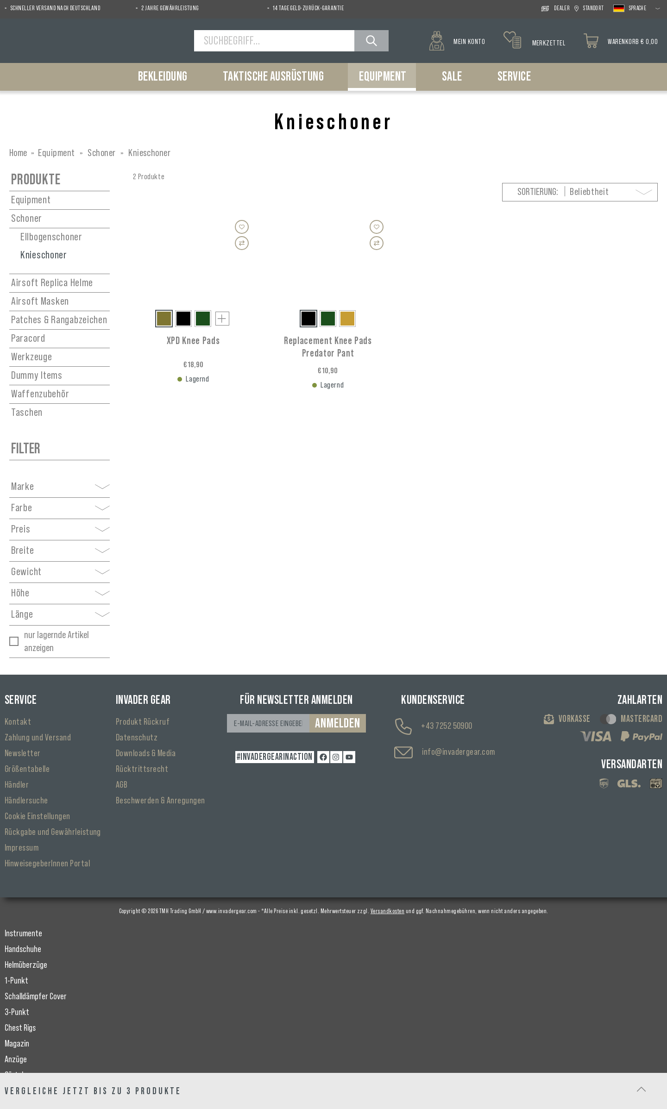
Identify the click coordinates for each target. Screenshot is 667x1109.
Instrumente (23, 933)
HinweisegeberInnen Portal (47, 863)
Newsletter (23, 753)
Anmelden (337, 723)
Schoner (26, 218)
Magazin (17, 1043)
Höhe (60, 593)
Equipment (30, 200)
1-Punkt (16, 980)
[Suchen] (371, 40)
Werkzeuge (31, 357)
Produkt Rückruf (143, 722)
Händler (17, 784)
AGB (121, 784)
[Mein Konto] (457, 40)
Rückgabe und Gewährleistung (53, 832)
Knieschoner (43, 255)
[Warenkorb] (621, 40)
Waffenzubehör (40, 394)
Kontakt (18, 722)
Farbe (60, 508)
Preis (60, 529)
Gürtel (14, 1075)
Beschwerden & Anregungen (160, 800)
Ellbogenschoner (51, 237)
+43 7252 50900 (446, 726)
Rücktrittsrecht (142, 769)
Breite (60, 550)
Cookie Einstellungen (37, 816)
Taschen (27, 412)
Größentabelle (27, 769)
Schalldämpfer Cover (36, 996)
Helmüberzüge (26, 965)
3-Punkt (17, 1012)
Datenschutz (136, 737)
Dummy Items (37, 375)
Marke (60, 486)
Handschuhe (23, 949)
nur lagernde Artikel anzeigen (56, 641)
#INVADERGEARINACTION (275, 757)
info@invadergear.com (458, 752)
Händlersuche (26, 800)
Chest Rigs (20, 1028)
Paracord (28, 338)
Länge (60, 614)
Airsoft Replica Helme (52, 282)
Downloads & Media (146, 753)
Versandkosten (387, 911)
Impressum (21, 847)
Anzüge (16, 1059)
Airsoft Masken (40, 301)
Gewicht (60, 571)
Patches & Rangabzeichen (59, 320)
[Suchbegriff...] (274, 40)
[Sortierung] (611, 192)
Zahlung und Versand (38, 737)
